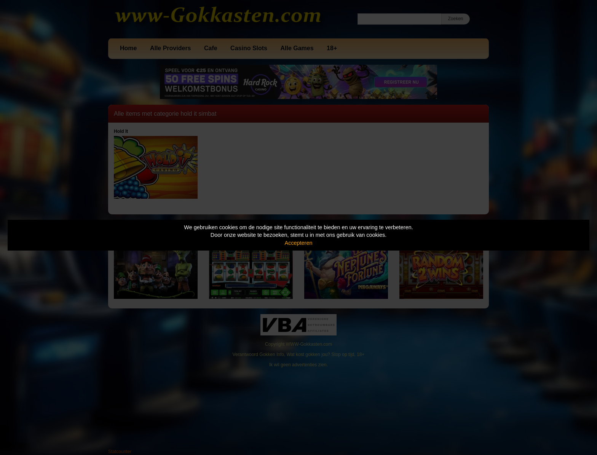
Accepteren (299, 243)
